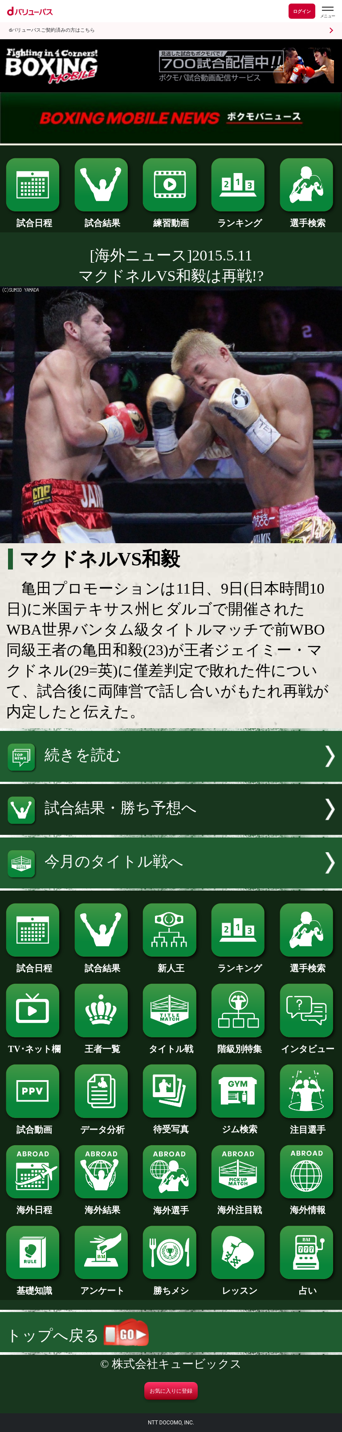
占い (308, 1286)
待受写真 (171, 1124)
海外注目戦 (239, 1205)
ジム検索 (239, 1124)
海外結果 (103, 1205)
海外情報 (308, 1205)
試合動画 (34, 1125)
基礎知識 (34, 1286)
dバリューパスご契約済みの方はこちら (52, 30)
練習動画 (171, 218)
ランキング (239, 218)
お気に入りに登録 (171, 1391)
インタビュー (308, 1044)
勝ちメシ (171, 1286)
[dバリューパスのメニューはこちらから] (327, 12)
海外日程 (34, 1205)
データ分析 (103, 1125)
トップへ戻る (77, 1335)
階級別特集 (239, 1044)
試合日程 (34, 218)
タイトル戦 (171, 1044)
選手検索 (308, 218)
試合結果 (103, 218)
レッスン (239, 1286)
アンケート (103, 1286)
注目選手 (308, 1125)
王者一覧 (103, 1044)
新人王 (171, 963)
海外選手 (171, 1206)
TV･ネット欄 (34, 1044)
